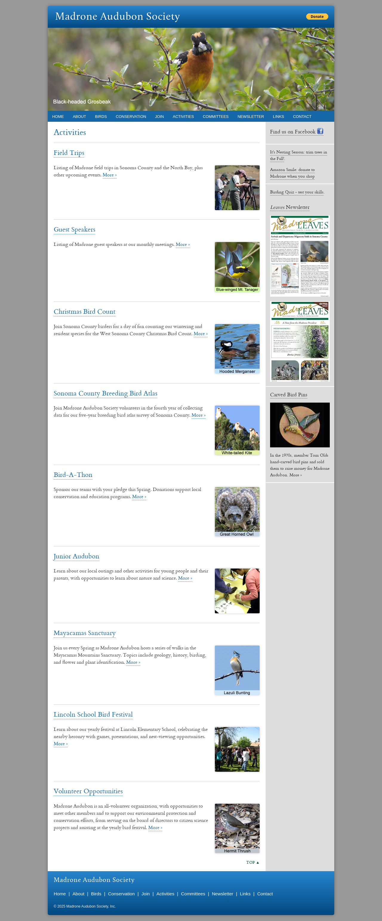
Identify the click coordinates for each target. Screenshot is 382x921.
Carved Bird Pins (288, 394)
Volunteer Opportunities (88, 791)
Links (278, 116)
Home (58, 116)
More (294, 475)
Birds (101, 116)
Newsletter (251, 116)
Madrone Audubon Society (117, 17)
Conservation (131, 116)
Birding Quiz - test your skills (297, 192)
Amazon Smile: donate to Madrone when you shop (292, 172)
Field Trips (69, 152)
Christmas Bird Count (84, 311)
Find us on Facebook (297, 131)
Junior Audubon (76, 556)
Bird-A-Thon (73, 474)
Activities (183, 116)
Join (159, 116)
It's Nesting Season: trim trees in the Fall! (298, 155)
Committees (216, 116)
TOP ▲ (253, 862)
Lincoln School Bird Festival (93, 714)
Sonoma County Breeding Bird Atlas (105, 393)
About (79, 116)
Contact (302, 116)
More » (110, 174)
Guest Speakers (74, 229)
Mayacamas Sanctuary (85, 632)
